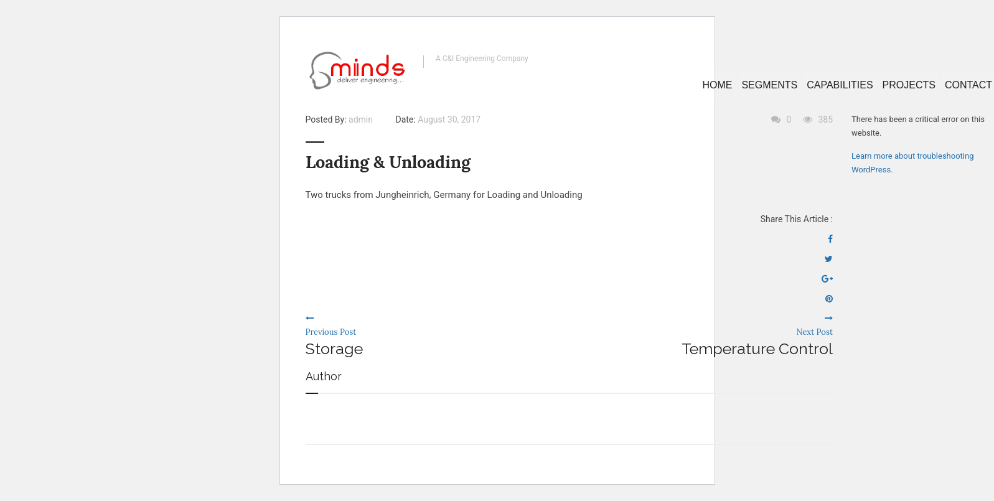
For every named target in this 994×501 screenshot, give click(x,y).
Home (717, 85)
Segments (769, 85)
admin (361, 119)
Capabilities (840, 85)
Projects (909, 85)
